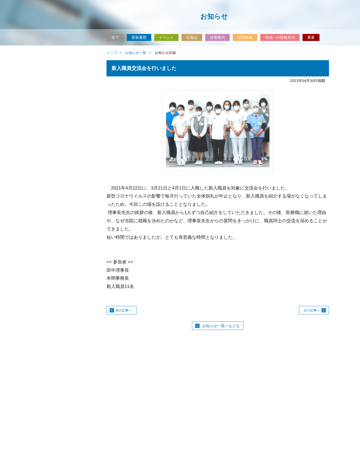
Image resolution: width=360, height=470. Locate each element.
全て (115, 37)
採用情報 (245, 37)
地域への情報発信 (280, 37)
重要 (311, 37)
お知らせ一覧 (135, 53)
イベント (166, 37)
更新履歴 (139, 37)
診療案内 (217, 37)
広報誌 (192, 37)
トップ (111, 53)
